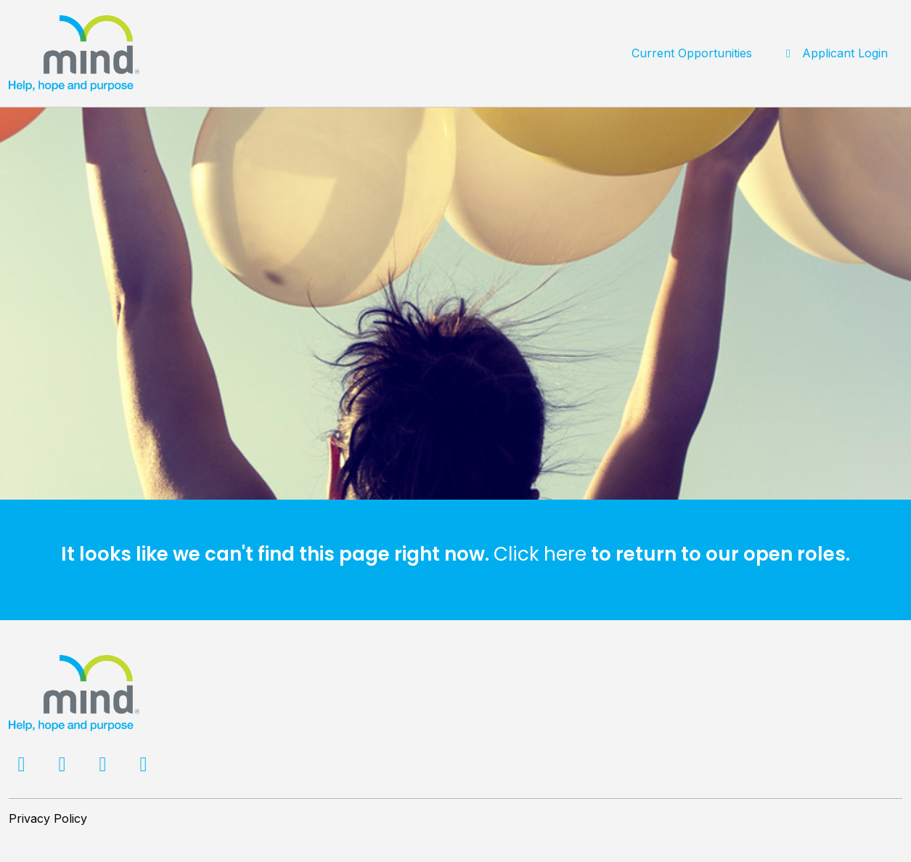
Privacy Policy (48, 818)
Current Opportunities (692, 53)
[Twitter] (63, 767)
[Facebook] (23, 767)
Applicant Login (834, 53)
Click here (540, 554)
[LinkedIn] (104, 767)
